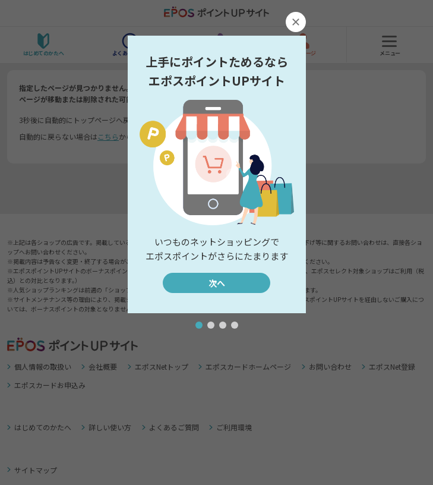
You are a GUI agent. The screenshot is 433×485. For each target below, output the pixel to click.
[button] (199, 325)
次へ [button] (216, 283)
